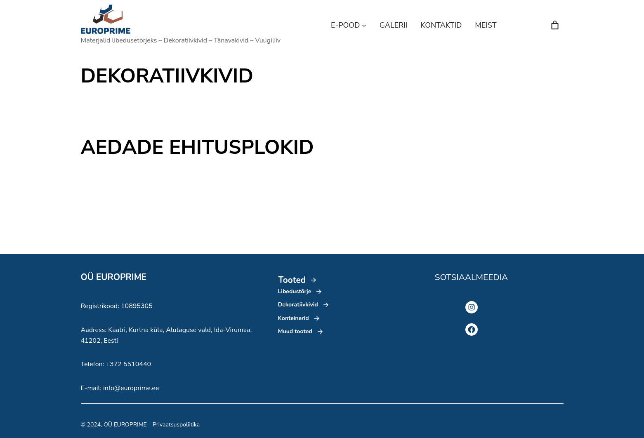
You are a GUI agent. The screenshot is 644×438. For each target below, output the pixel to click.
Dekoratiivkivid (298, 304)
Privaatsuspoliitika (176, 425)
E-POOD (345, 25)
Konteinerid (293, 318)
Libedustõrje (294, 291)
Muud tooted (295, 331)
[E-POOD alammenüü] (364, 25)
